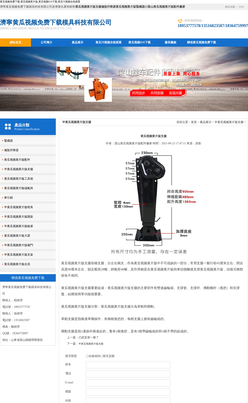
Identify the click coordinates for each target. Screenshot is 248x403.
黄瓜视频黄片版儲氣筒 (18, 188)
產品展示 (77, 42)
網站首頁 (15, 42)
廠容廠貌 (170, 42)
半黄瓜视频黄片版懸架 (18, 216)
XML (241, 6)
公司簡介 (46, 42)
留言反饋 (108, 356)
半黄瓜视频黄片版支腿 (18, 169)
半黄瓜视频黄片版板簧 (18, 226)
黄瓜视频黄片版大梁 (17, 235)
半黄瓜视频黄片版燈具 (18, 207)
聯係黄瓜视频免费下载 (201, 42)
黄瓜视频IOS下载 (139, 42)
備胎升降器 (11, 150)
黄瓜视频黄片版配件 (17, 159)
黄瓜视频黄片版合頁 (17, 264)
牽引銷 (8, 197)
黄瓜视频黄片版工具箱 (18, 178)
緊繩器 (8, 140)
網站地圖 (230, 6)
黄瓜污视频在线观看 (108, 42)
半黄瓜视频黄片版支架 (18, 254)
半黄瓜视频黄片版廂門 (18, 245)
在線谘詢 (94, 356)
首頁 (194, 122)
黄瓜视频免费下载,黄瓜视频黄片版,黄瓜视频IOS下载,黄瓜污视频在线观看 (40, 1)
